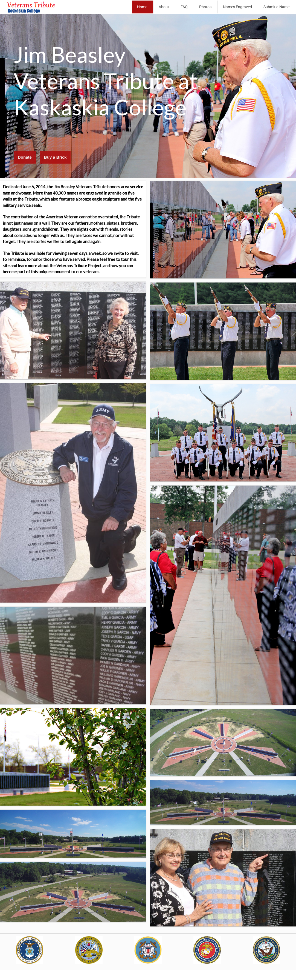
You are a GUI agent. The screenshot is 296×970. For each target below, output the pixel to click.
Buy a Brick (55, 157)
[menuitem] (142, 7)
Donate (25, 157)
